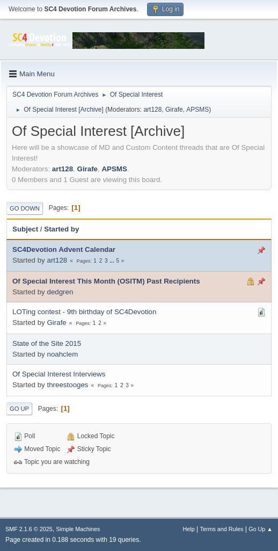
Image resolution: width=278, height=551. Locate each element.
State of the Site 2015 (46, 343)
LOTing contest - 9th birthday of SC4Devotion (84, 312)
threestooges (67, 385)
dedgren (60, 292)
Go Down (25, 208)
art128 (152, 109)
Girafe (174, 109)
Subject (25, 229)
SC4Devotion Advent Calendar (63, 249)
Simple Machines (78, 529)
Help (189, 529)
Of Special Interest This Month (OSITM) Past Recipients (106, 281)
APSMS (197, 109)
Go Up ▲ (260, 529)
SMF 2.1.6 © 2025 (29, 529)
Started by (61, 229)
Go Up (19, 408)
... (112, 261)
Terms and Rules (222, 529)
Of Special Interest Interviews (58, 374)
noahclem (62, 354)
